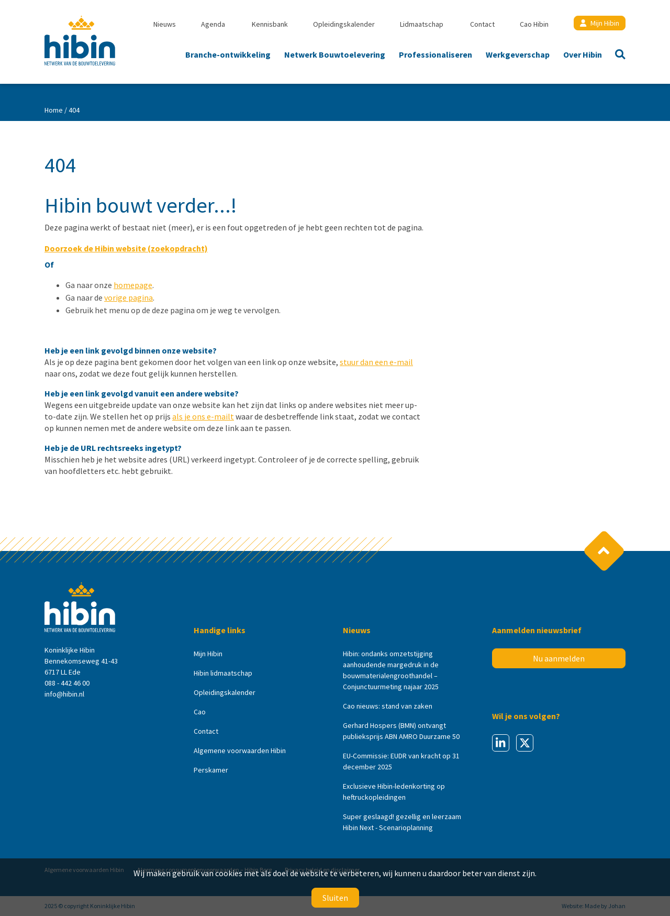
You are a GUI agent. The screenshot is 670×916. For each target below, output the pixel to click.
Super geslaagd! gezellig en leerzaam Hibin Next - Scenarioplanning (402, 822)
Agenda (213, 24)
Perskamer (211, 770)
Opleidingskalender (344, 24)
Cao (200, 711)
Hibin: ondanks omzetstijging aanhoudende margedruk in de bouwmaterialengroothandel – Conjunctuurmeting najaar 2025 (391, 670)
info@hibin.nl (64, 694)
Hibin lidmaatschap (223, 673)
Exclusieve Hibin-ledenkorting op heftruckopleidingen (394, 791)
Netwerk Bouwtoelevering (334, 54)
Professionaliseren (435, 54)
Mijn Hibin (599, 23)
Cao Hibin (534, 24)
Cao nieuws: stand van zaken (387, 706)
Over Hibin (582, 54)
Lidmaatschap (421, 24)
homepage (133, 285)
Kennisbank (270, 24)
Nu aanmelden (559, 658)
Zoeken (617, 55)
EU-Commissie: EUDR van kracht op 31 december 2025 (401, 761)
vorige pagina (128, 297)
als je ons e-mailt (203, 416)
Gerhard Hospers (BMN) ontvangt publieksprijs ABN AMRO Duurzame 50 (401, 731)
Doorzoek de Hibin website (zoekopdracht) (126, 248)
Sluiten (335, 897)
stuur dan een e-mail (376, 362)
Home (53, 110)
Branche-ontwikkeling (228, 54)
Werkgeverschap (518, 54)
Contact (482, 24)
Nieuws (164, 24)
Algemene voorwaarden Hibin (240, 750)
